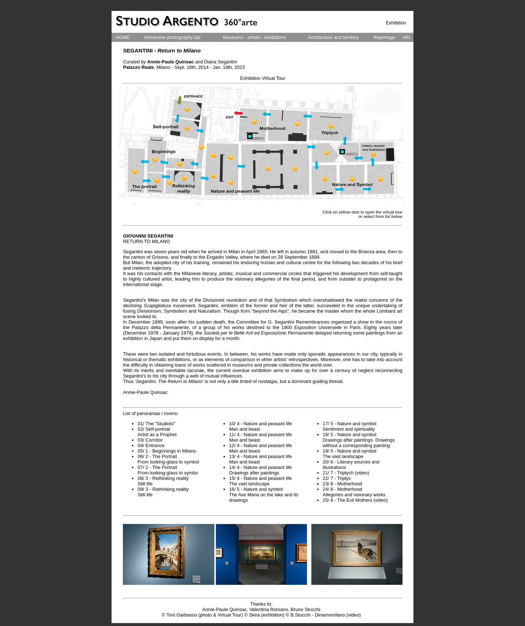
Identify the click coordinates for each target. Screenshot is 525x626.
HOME (123, 37)
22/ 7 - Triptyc (337, 478)
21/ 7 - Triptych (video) (346, 473)
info (407, 37)
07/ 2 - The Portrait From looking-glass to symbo (167, 470)
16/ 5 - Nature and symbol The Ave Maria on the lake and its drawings (263, 494)
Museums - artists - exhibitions (254, 37)
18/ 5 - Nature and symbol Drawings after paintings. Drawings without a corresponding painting (359, 440)
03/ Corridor (150, 440)
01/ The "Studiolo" (156, 423)
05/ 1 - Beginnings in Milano (166, 451)
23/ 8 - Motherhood (342, 483)
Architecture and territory (333, 37)
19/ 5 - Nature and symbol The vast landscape (349, 453)
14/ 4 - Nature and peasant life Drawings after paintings (260, 470)
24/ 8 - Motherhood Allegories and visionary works (354, 491)
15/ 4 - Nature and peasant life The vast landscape (260, 481)
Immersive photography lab (172, 37)
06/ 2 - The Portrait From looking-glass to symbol (168, 459)
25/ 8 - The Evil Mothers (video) (355, 500)
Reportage (384, 37)
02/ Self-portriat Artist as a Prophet (156, 431)
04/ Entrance (150, 445)
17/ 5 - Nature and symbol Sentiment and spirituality (349, 426)
